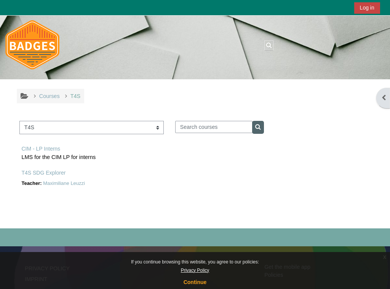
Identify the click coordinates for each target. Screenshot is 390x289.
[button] (268, 45)
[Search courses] (214, 127)
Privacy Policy (195, 270)
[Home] (32, 47)
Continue (195, 282)
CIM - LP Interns (40, 149)
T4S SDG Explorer (43, 173)
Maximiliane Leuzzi (64, 183)
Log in (367, 8)
